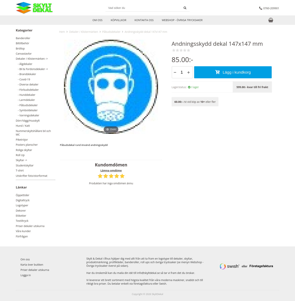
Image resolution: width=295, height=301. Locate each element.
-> (32, 58)
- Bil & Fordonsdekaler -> (32, 69)
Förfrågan (22, 236)
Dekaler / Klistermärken (83, 32)
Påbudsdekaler (111, 32)
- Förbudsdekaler (27, 89)
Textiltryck (22, 221)
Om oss (97, 20)
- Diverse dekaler (27, 84)
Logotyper (22, 205)
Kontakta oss (144, 20)
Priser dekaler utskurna (30, 226)
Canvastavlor (24, 53)
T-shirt (20, 170)
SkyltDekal (157, 294)
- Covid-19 (23, 79)
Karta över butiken (32, 264)
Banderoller (23, 38)
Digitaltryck (23, 200)
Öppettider (22, 195)
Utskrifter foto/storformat (31, 176)
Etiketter (21, 215)
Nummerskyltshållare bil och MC (33, 132)
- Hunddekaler (25, 95)
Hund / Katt (23, 125)
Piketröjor (22, 139)
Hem (62, 32)
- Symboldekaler (27, 110)
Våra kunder (23, 231)
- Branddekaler (26, 74)
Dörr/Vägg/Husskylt (28, 120)
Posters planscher (27, 144)
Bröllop (20, 48)
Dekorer (21, 210)
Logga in (26, 275)
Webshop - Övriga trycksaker (182, 20)
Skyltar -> (21, 160)
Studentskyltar (24, 165)
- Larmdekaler (25, 100)
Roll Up (20, 155)
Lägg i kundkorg (233, 72)
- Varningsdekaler (27, 115)
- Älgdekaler (24, 64)
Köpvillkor (118, 20)
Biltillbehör (22, 43)
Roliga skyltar (24, 150)
